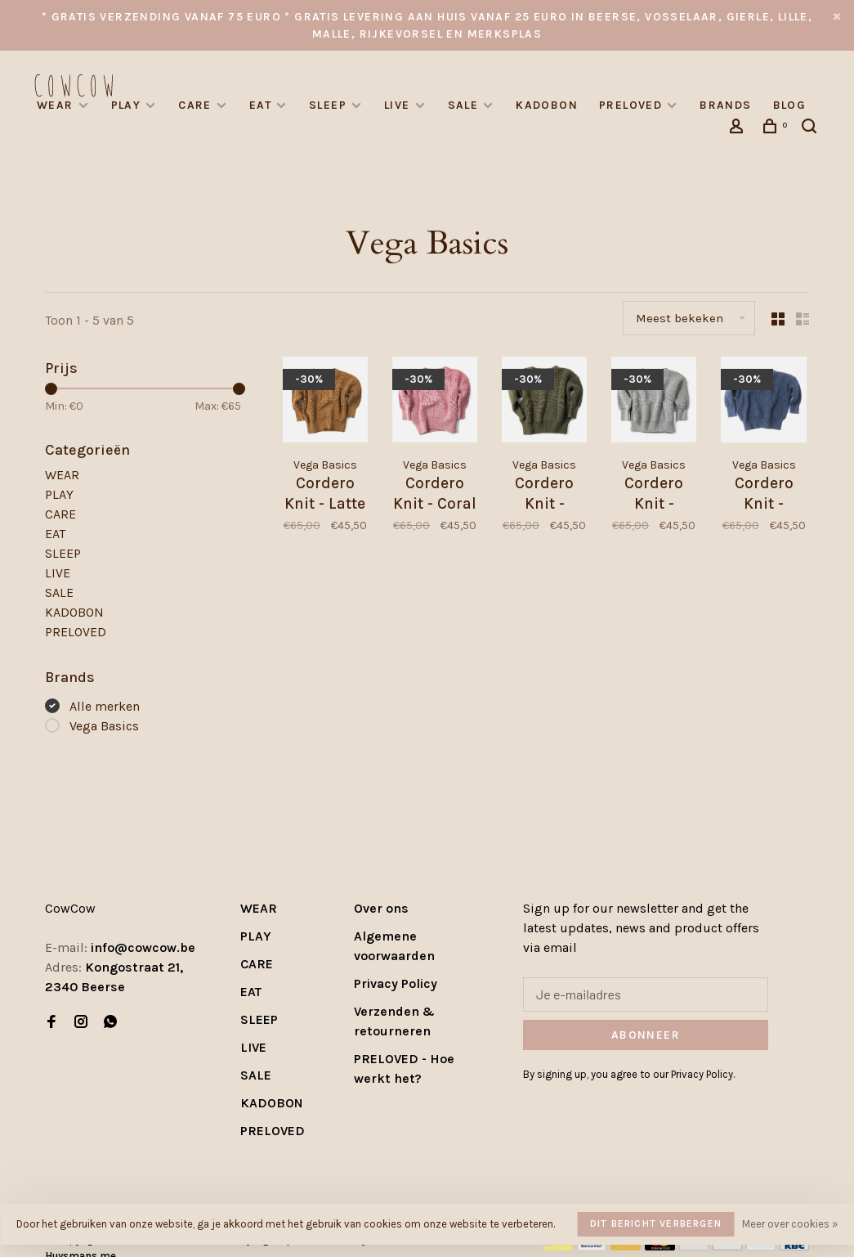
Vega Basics (104, 726)
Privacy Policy (395, 983)
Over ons (381, 908)
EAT (260, 105)
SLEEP (328, 105)
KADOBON (547, 105)
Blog (790, 105)
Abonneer (645, 1035)
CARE (195, 105)
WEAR (55, 105)
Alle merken (104, 706)
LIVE (397, 105)
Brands (725, 105)
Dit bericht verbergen (656, 1223)
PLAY (126, 105)
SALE (463, 105)
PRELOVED (630, 105)
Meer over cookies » (790, 1224)
